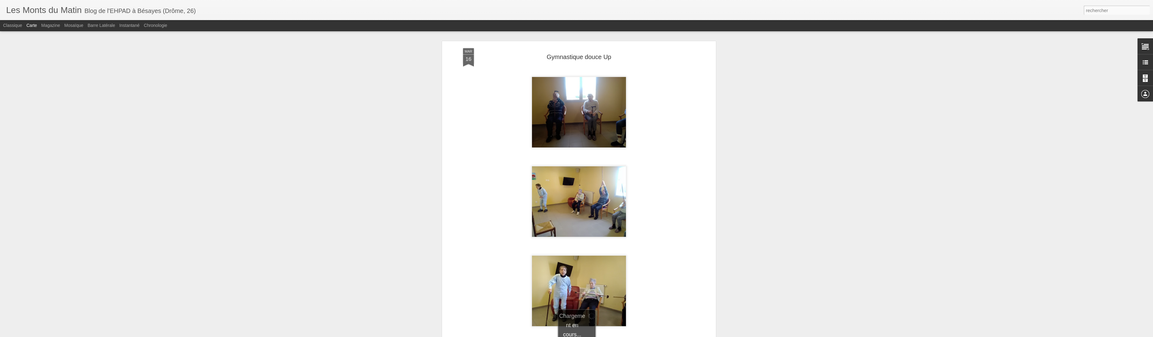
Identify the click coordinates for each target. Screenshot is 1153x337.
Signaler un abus (640, 333)
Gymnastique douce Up (579, 34)
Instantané (129, 25)
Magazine (50, 25)
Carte (31, 25)
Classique (12, 25)
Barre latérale (101, 25)
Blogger (619, 333)
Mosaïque (73, 25)
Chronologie (155, 25)
